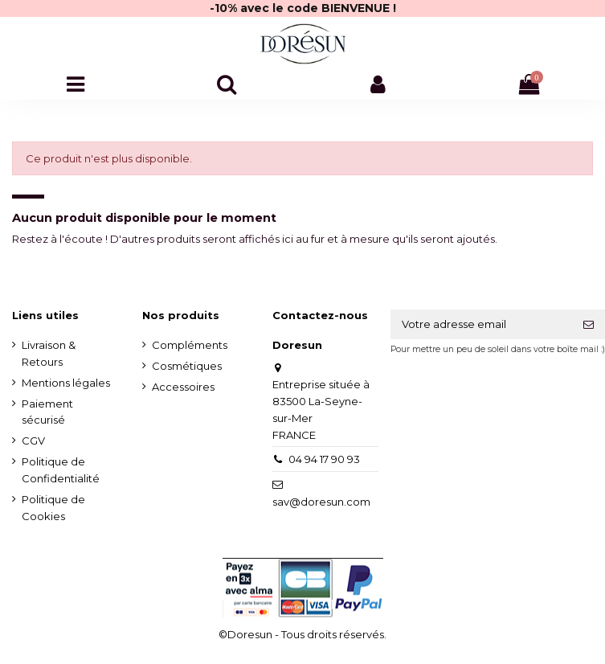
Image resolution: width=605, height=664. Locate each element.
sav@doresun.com (321, 501)
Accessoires (183, 386)
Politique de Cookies (53, 508)
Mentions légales (66, 382)
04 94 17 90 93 (324, 459)
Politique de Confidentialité (61, 470)
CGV (33, 440)
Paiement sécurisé (47, 412)
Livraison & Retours (49, 353)
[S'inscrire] (588, 324)
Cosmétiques (187, 365)
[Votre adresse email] (482, 324)
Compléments (189, 344)
